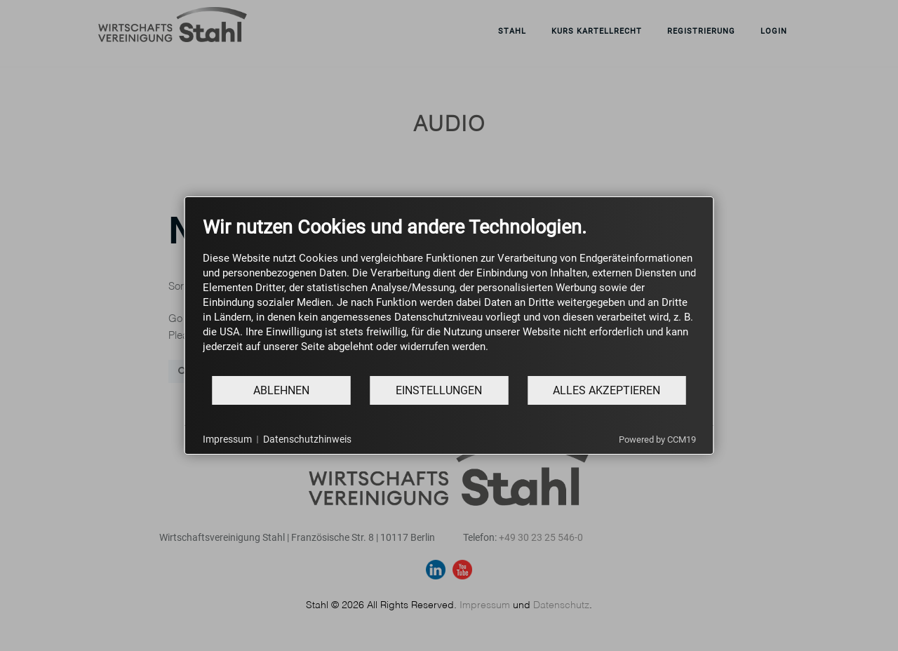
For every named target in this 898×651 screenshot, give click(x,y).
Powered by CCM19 (657, 439)
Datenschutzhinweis (307, 439)
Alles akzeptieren (606, 390)
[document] (449, 295)
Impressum (227, 439)
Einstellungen (439, 390)
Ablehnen (281, 390)
